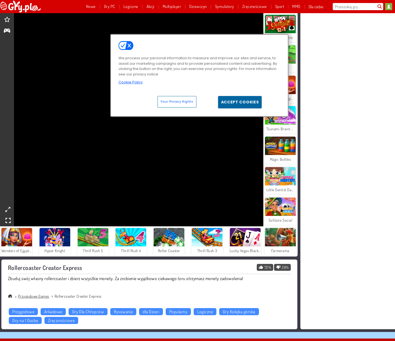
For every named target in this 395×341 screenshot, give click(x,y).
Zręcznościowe (61, 320)
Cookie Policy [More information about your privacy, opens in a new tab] (131, 82)
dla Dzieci (151, 311)
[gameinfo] (7, 31)
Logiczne (205, 311)
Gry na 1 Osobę (25, 320)
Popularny (178, 311)
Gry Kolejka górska (239, 311)
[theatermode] (8, 209)
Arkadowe (53, 311)
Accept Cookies (240, 102)
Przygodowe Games (33, 296)
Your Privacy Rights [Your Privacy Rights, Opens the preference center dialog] (176, 101)
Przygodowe (23, 311)
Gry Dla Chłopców (88, 311)
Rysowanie (123, 311)
